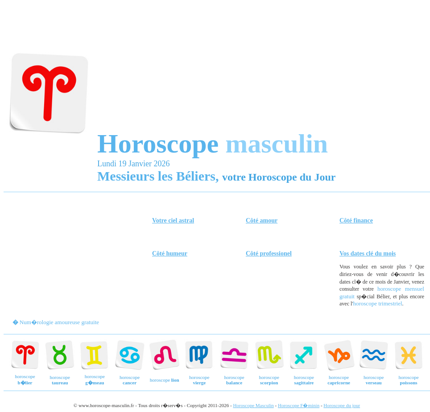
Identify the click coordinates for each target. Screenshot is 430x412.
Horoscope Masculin (253, 405)
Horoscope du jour (341, 405)
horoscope (60, 380)
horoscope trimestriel (377, 303)
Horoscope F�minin (298, 405)
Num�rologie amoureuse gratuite (59, 322)
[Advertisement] (214, 66)
